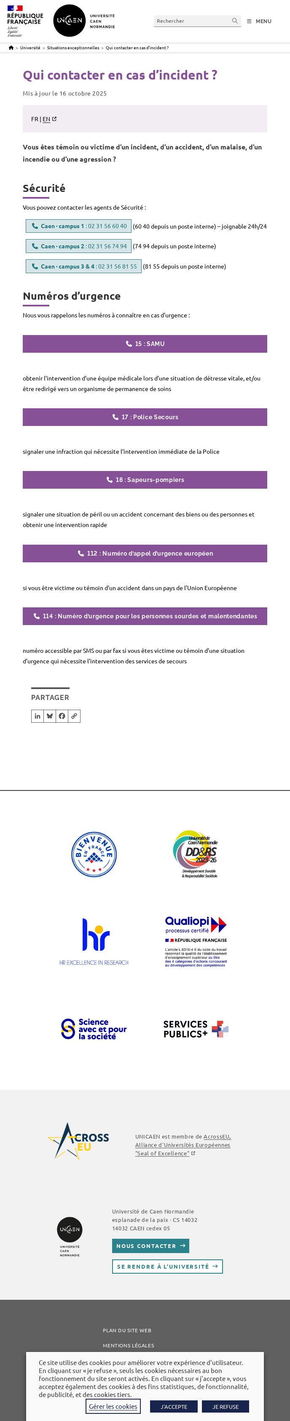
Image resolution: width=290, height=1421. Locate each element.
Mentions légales (128, 1345)
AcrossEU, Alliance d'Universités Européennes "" (183, 1145)
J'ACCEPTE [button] (174, 1406)
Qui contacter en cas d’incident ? (137, 47)
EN (46, 118)
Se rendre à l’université (163, 1266)
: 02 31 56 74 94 (84, 246)
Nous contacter (146, 1245)
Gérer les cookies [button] (113, 1406)
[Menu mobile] (259, 21)
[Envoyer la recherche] (235, 21)
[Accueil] (11, 47)
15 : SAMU (150, 344)
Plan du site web (127, 1330)
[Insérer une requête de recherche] (197, 21)
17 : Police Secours (150, 417)
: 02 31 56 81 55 (89, 266)
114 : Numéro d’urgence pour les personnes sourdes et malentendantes (150, 616)
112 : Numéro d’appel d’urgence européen (150, 553)
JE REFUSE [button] (225, 1406)
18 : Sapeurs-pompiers (150, 479)
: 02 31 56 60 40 (84, 225)
